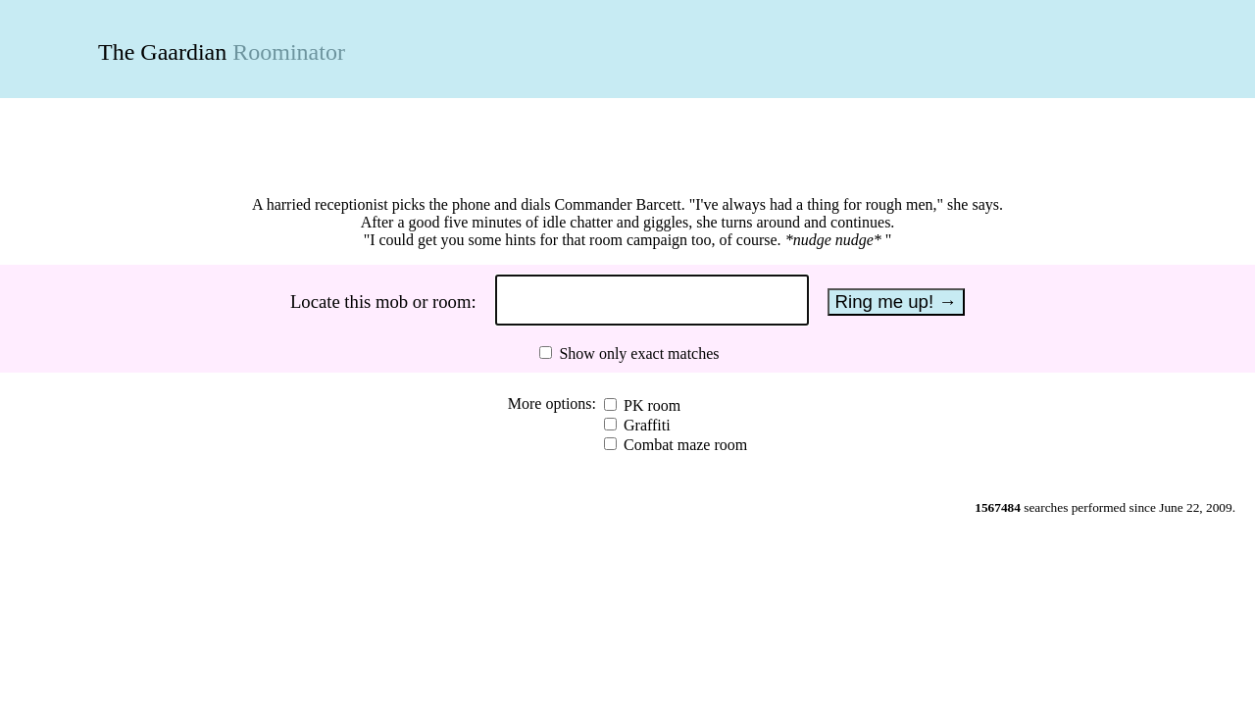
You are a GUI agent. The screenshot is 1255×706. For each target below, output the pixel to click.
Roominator (288, 52)
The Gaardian (162, 52)
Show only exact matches (637, 353)
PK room (650, 405)
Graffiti (645, 425)
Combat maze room (683, 444)
